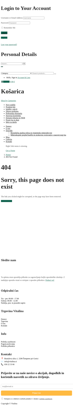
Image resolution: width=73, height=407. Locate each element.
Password (4, 23)
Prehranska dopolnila (14, 113)
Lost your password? (9, 45)
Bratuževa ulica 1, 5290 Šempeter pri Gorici (19, 358)
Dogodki (9, 131)
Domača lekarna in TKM (15, 118)
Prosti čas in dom (12, 120)
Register (4, 38)
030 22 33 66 (7, 364)
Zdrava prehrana (12, 111)
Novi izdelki (10, 105)
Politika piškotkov (8, 346)
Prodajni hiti (10, 107)
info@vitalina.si (9, 361)
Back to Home (6, 201)
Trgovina (4, 321)
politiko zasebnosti (45, 399)
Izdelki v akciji (11, 109)
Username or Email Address (12, 18)
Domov (9, 126)
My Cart (6, 82)
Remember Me (8, 28)
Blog (8, 137)
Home (8, 155)
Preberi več (49, 280)
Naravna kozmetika (13, 116)
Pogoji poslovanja (8, 344)
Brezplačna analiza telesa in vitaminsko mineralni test (31, 133)
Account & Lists (23, 78)
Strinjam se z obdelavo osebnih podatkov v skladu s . (27, 399)
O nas (8, 128)
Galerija (9, 139)
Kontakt (9, 142)
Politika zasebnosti (8, 342)
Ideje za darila (11, 122)
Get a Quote (10, 151)
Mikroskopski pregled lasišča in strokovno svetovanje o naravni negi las (38, 135)
